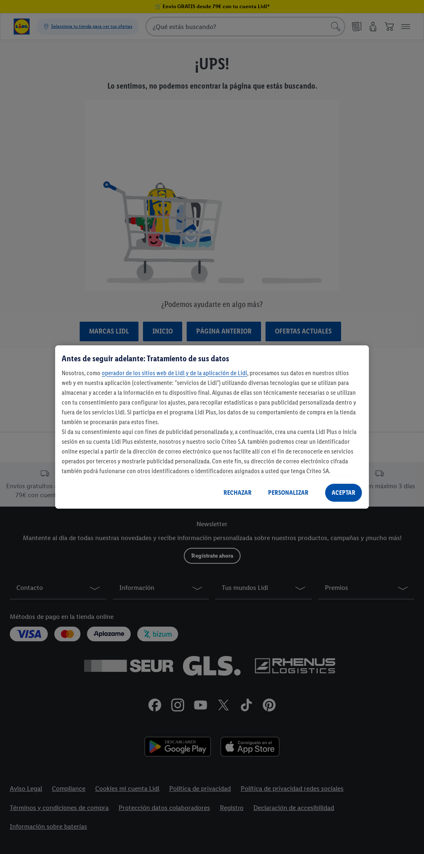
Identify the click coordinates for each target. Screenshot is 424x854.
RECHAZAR (237, 492)
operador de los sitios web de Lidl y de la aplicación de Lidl (174, 373)
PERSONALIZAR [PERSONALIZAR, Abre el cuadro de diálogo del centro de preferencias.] (288, 492)
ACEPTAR (343, 492)
